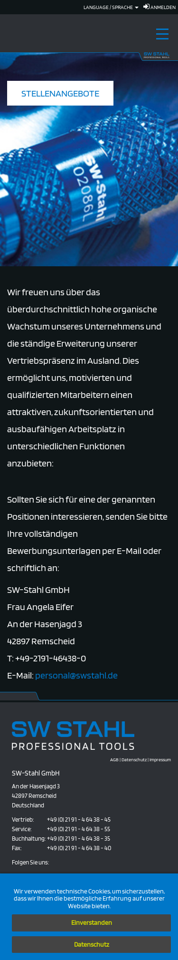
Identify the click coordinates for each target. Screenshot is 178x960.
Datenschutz (91, 944)
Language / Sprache (111, 7)
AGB (114, 759)
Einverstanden (91, 922)
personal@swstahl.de (76, 675)
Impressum (160, 759)
